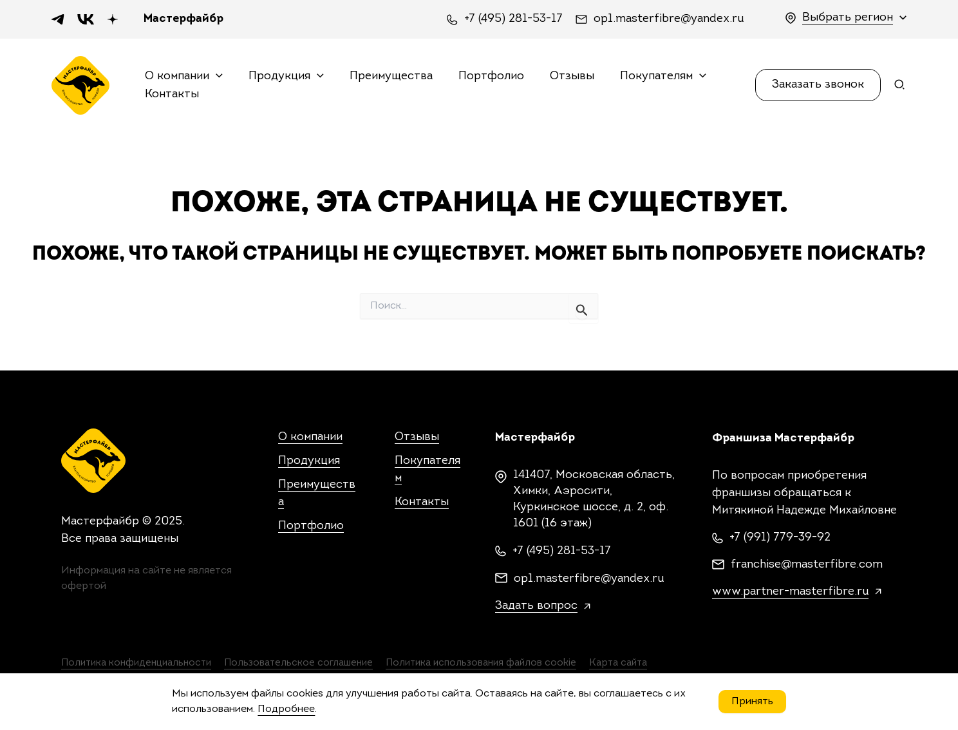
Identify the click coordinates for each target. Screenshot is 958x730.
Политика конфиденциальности (140, 664)
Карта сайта (681, 664)
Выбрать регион (847, 18)
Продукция (284, 77)
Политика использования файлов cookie (525, 664)
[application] (216, 77)
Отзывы (562, 76)
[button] (818, 85)
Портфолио (483, 76)
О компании (184, 77)
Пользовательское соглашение (322, 664)
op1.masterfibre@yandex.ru (669, 19)
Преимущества (385, 76)
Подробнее (286, 709)
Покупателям (650, 77)
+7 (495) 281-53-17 (513, 19)
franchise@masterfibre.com (807, 565)
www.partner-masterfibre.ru (790, 592)
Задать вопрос (536, 606)
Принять (752, 701)
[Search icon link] (900, 87)
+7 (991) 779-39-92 (780, 538)
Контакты (173, 94)
